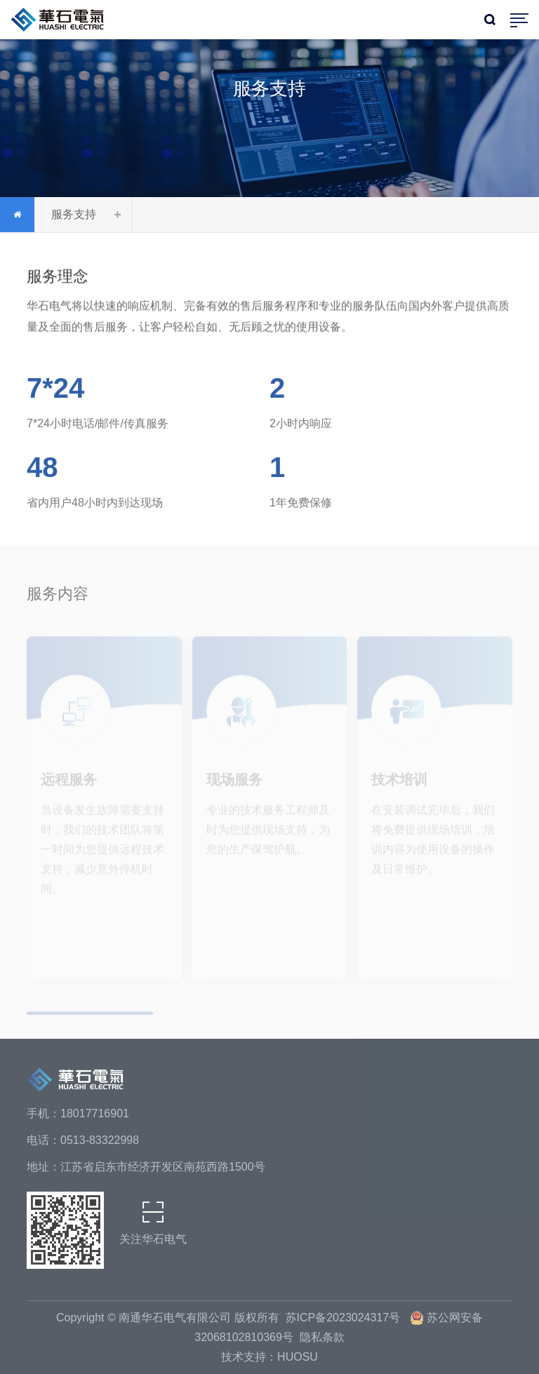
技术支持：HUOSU (269, 1357)
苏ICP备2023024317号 (345, 1318)
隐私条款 (322, 1337)
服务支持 (73, 214)
